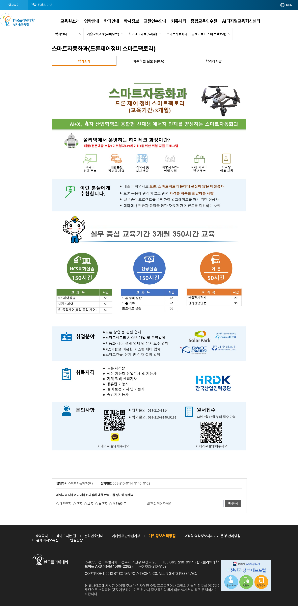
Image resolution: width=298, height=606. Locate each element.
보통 (90, 504)
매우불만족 (119, 504)
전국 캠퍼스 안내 (41, 5)
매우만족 (65, 504)
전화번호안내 (93, 536)
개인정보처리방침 (162, 535)
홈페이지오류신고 (49, 540)
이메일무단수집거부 (126, 536)
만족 (79, 504)
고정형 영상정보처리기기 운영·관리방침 (212, 536)
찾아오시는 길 (66, 536)
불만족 (103, 504)
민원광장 (76, 540)
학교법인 (13, 5)
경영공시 (41, 536)
